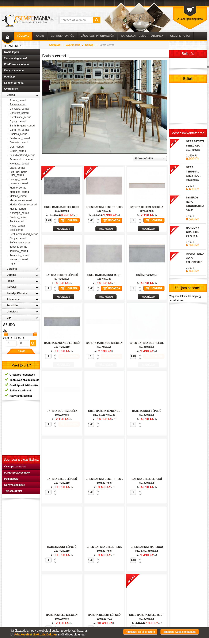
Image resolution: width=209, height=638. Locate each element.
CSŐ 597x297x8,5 (146, 275)
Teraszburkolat (13, 491)
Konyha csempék (14, 484)
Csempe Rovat (180, 35)
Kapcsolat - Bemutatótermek (142, 35)
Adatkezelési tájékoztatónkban (35, 634)
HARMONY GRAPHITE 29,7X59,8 (192, 232)
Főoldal (23, 35)
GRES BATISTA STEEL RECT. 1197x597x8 (195, 145)
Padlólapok (11, 478)
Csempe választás (15, 466)
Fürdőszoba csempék (17, 472)
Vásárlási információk (97, 35)
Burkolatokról (62, 35)
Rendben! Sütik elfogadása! (179, 631)
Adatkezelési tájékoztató (140, 631)
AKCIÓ (40, 35)
